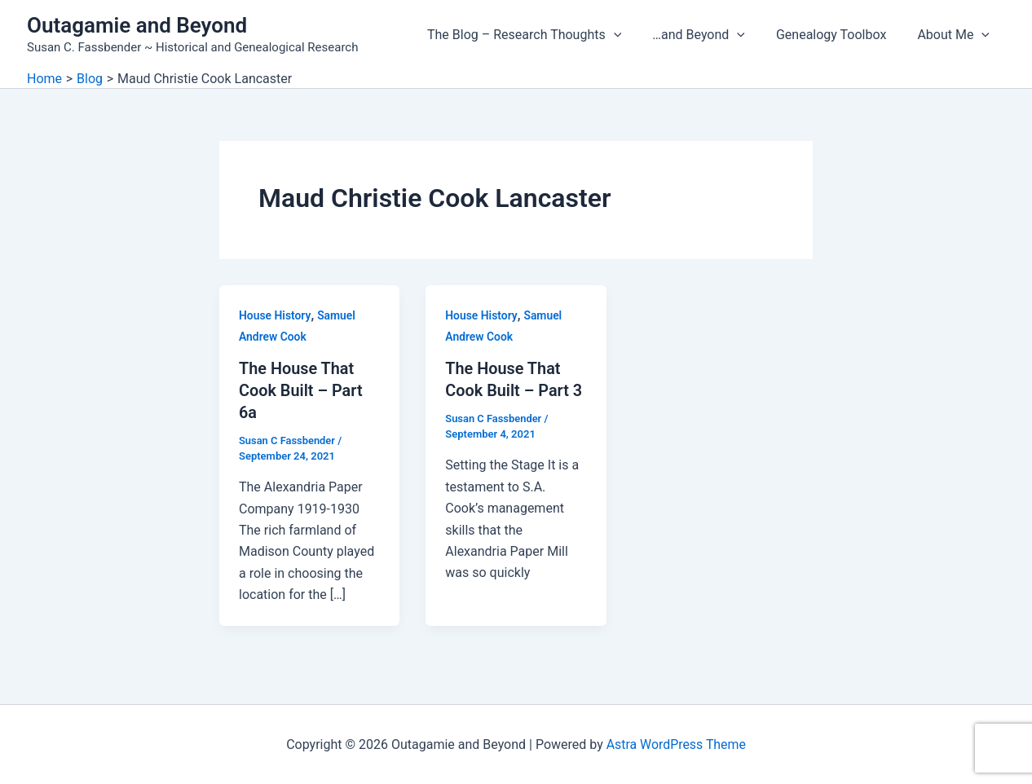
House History (275, 315)
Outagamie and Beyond (137, 25)
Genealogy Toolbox (838, 34)
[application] (631, 35)
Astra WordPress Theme (676, 743)
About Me (956, 35)
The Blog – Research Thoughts (541, 35)
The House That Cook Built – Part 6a (301, 390)
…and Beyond (710, 35)
